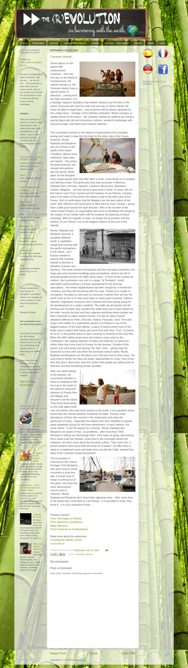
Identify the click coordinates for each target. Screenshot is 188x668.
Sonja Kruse (26, 250)
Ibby (22, 265)
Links (162, 43)
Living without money (75, 43)
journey (89, 554)
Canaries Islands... (62, 56)
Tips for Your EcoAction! (28, 383)
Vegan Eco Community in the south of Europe (38, 420)
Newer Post (58, 653)
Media (150, 43)
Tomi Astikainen (27, 238)
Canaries (80, 554)
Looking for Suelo (37, 515)
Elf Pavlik (24, 226)
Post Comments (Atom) (74, 660)
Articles (95, 43)
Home (23, 43)
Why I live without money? (37, 546)
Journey (54, 43)
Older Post (128, 653)
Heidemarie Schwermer (31, 163)
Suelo (23, 175)
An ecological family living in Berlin (38, 455)
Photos (138, 43)
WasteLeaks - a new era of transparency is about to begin (30, 487)
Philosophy (38, 43)
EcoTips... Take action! (117, 43)
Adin (22, 214)
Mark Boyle (25, 202)
